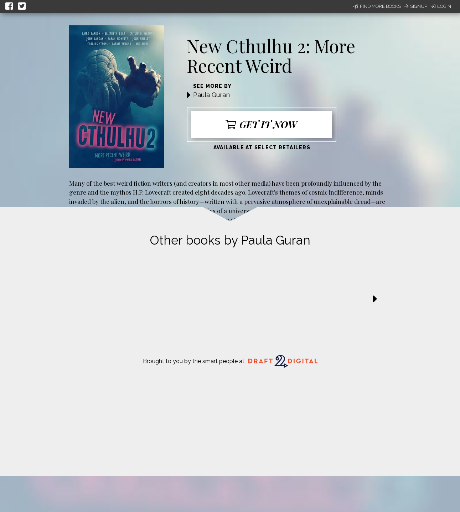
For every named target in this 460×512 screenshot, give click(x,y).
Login (441, 6)
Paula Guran (211, 95)
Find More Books (377, 6)
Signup (415, 6)
